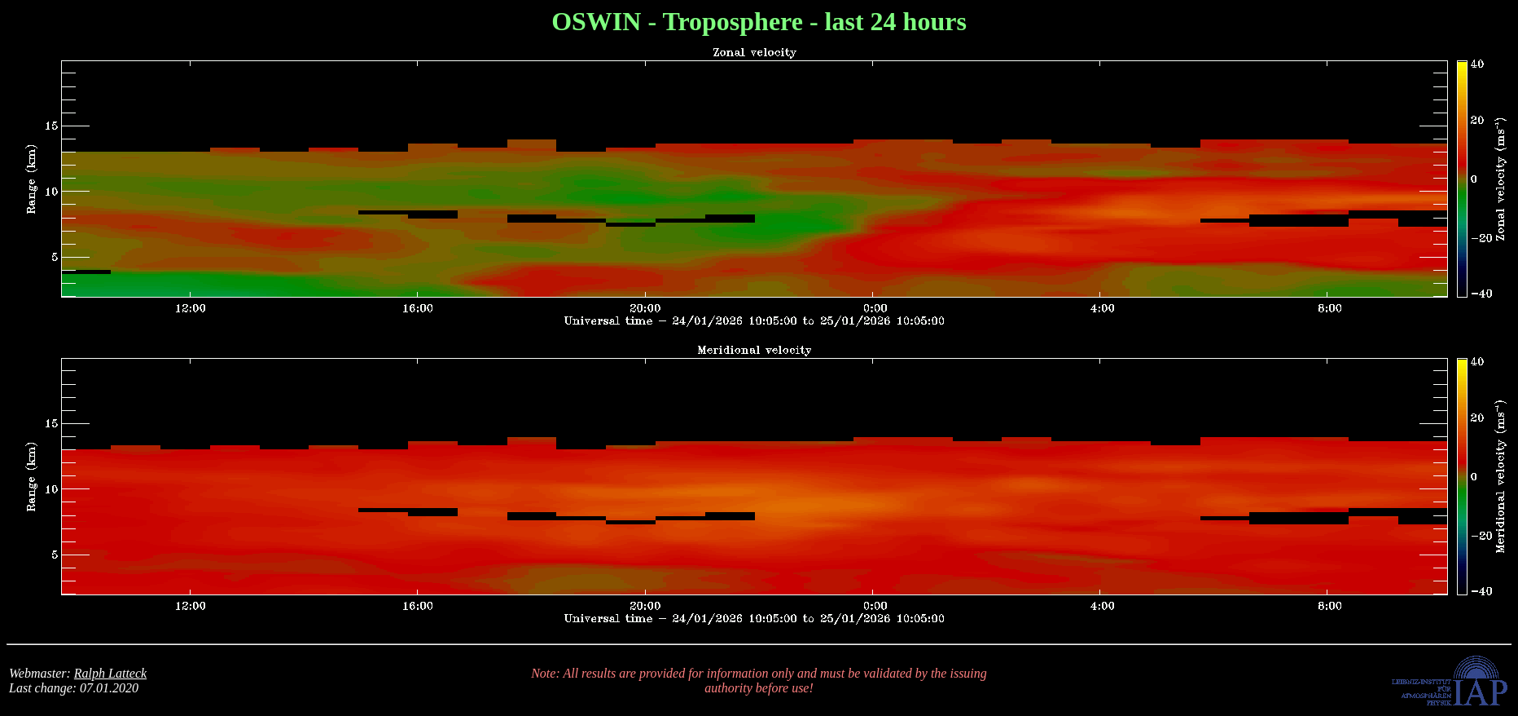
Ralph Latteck (110, 673)
